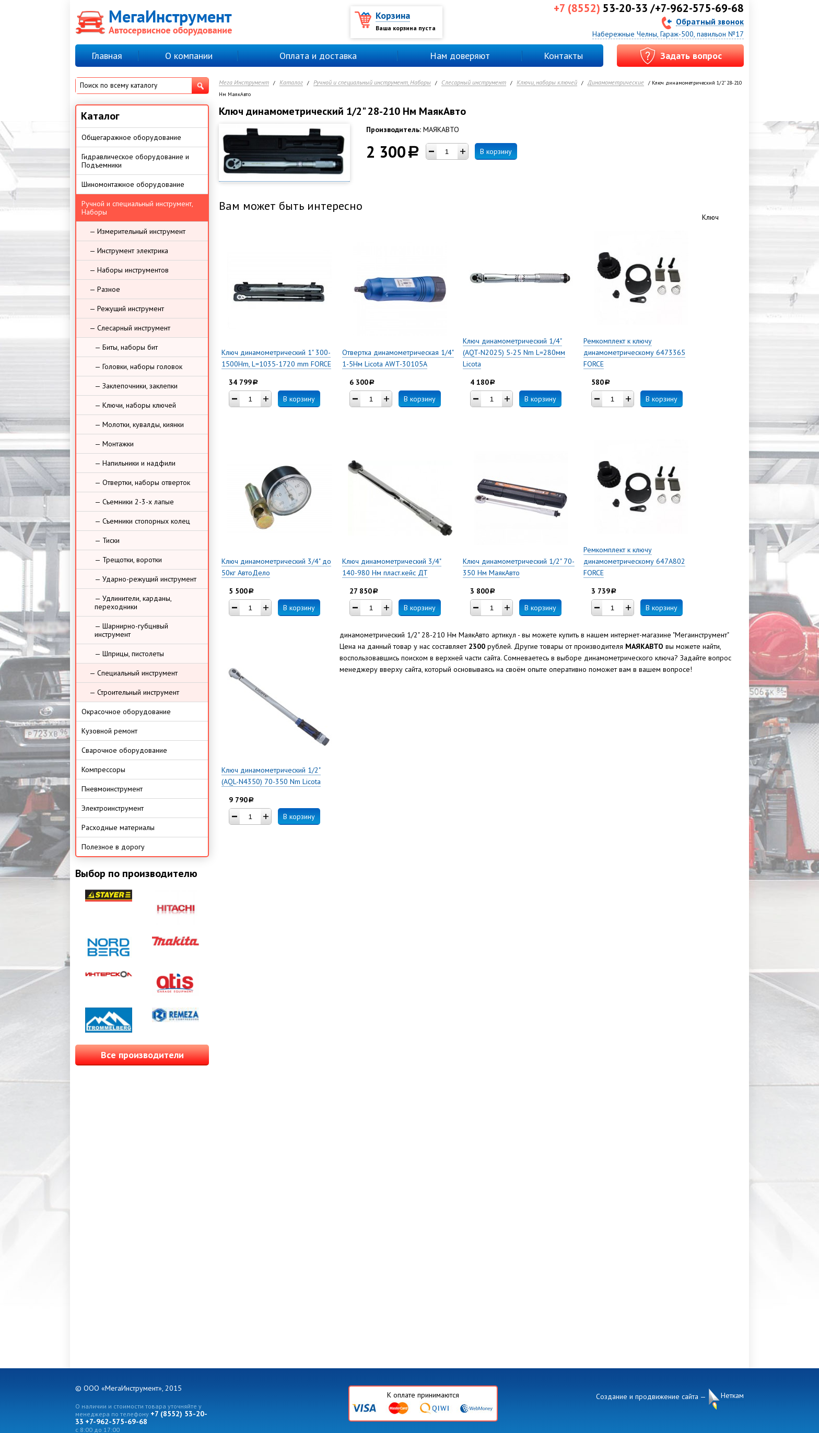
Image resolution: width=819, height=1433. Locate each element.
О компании (189, 56)
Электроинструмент (112, 808)
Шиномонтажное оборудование (132, 184)
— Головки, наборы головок (138, 366)
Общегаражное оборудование (131, 137)
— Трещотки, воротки (128, 559)
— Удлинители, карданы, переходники (133, 602)
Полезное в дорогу (113, 846)
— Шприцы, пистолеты (129, 653)
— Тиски (107, 540)
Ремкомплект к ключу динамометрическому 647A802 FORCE (634, 561)
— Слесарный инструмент (129, 328)
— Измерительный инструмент (137, 231)
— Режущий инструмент (126, 308)
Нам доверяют (460, 56)
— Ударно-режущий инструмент (145, 579)
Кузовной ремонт (109, 731)
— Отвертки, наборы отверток (142, 482)
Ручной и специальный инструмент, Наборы (372, 82)
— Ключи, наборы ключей (135, 405)
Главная (106, 56)
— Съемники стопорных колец (142, 521)
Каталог (291, 82)
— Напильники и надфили (135, 463)
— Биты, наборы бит (126, 347)
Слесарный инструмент (473, 82)
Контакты (563, 56)
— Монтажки (114, 443)
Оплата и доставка (318, 56)
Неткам (732, 1396)
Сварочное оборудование (124, 750)
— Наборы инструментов (129, 270)
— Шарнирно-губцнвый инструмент (131, 630)
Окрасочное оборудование (126, 711)
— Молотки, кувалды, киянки (139, 424)
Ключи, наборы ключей (547, 82)
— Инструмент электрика (128, 250)
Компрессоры (103, 769)
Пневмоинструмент (112, 789)
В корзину (496, 151)
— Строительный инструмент (134, 692)
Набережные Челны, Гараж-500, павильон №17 (668, 34)
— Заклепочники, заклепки (136, 385)
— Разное (104, 289)
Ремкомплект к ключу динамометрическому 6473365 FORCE (634, 352)
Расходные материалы (118, 827)
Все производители (142, 1055)
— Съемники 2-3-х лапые (134, 501)
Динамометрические (616, 82)
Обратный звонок (710, 21)
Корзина (393, 15)
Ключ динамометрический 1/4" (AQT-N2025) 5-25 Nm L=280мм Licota (514, 352)
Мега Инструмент (244, 82)
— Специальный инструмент (133, 673)
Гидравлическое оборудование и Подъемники (135, 161)
